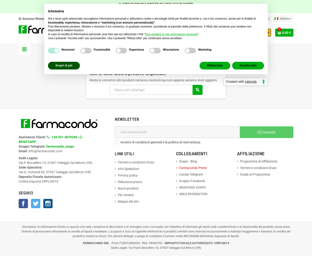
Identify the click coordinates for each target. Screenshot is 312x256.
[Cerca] (155, 90)
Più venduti (126, 195)
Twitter (35, 203)
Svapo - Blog (188, 161)
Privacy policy (128, 175)
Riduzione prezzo (130, 182)
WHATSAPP (27, 142)
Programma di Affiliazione (258, 161)
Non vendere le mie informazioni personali (171, 34)
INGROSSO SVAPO (192, 187)
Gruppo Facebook (192, 181)
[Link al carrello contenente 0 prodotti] (284, 33)
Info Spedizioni (128, 169)
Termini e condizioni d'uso (136, 162)
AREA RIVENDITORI (193, 194)
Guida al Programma (255, 174)
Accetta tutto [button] (248, 65)
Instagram (48, 203)
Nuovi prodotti (128, 188)
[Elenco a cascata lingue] (283, 18)
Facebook (23, 203)
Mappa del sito (128, 201)
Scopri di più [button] (63, 65)
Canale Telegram (191, 174)
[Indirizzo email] (177, 132)
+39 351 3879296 (64, 137)
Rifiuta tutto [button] (215, 65)
